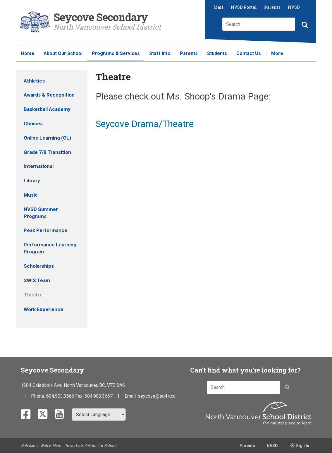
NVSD (294, 7)
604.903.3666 (60, 396)
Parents (272, 7)
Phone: (38, 396)
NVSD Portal (244, 7)
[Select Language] (99, 414)
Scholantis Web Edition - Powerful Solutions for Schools (69, 445)
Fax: (80, 396)
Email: (131, 396)
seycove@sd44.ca (157, 396)
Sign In (302, 445)
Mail (218, 7)
